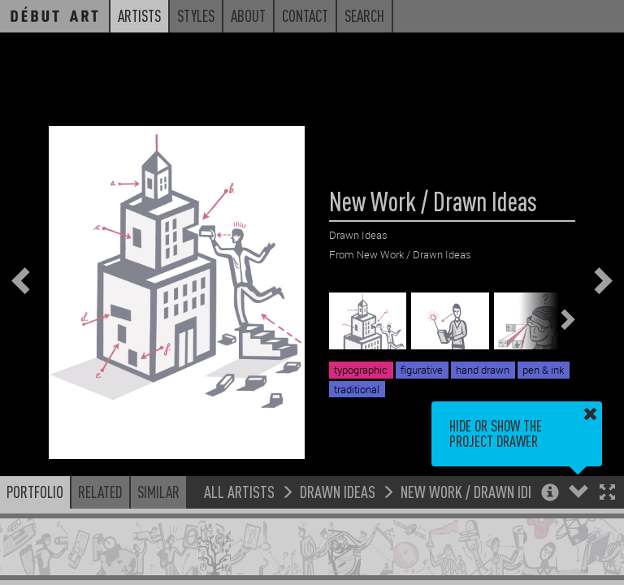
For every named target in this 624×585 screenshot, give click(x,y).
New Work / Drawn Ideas (475, 491)
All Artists (239, 491)
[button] (607, 493)
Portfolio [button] (34, 491)
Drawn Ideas (337, 491)
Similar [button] (158, 491)
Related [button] (100, 491)
